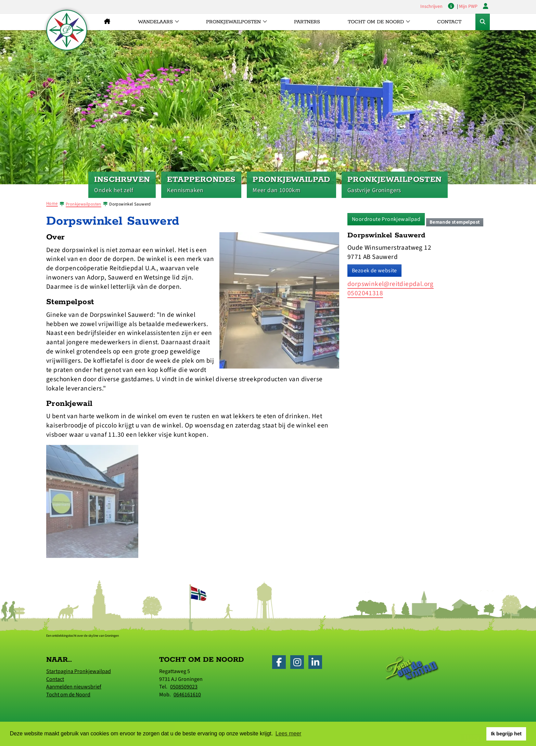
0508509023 (183, 687)
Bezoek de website (374, 270)
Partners (307, 22)
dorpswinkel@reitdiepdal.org (390, 284)
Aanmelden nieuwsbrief (73, 687)
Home (52, 203)
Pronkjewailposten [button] (233, 22)
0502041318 (365, 293)
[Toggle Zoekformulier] (482, 22)
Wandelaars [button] (155, 22)
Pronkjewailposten (83, 204)
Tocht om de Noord (68, 694)
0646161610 (187, 694)
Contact (449, 22)
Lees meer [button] (289, 733)
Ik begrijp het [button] (506, 733)
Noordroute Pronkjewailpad (386, 219)
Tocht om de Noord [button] (376, 22)
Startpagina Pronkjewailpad (78, 671)
